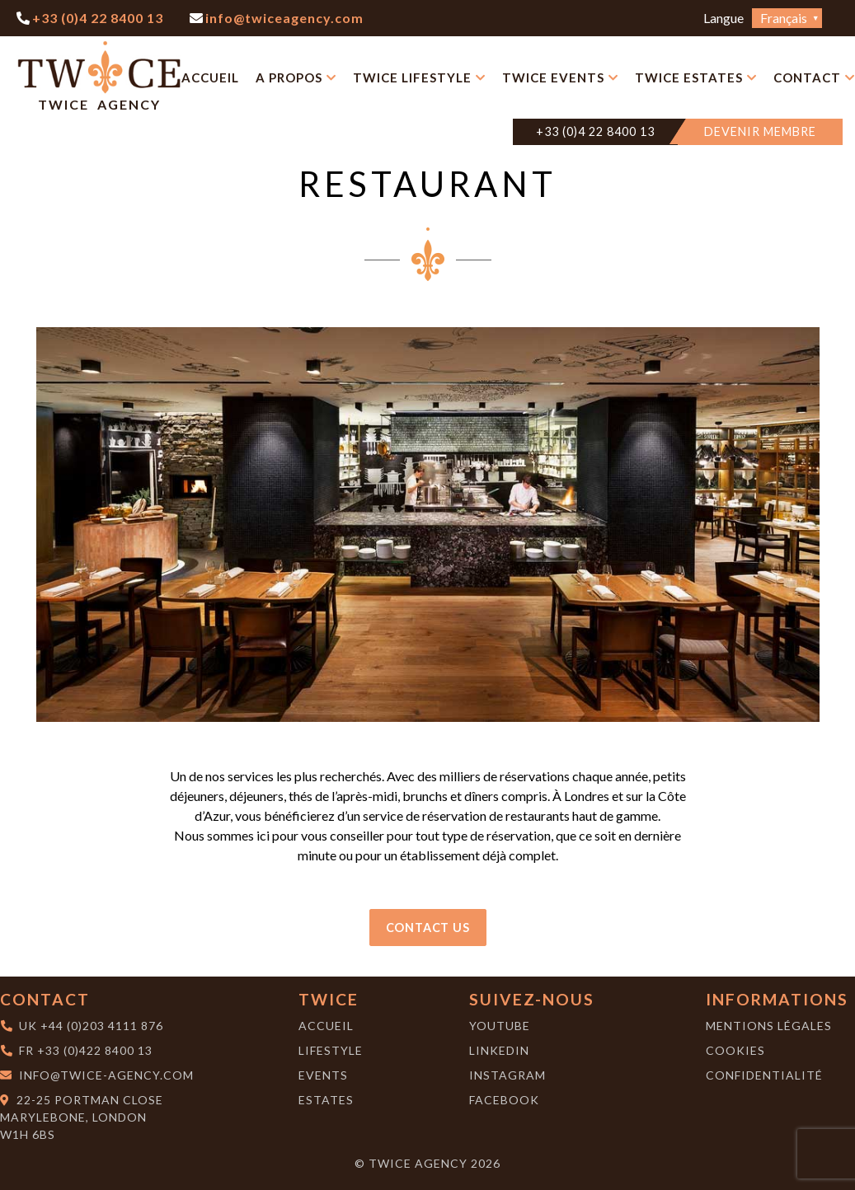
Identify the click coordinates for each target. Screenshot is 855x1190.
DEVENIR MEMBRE (760, 131)
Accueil (210, 77)
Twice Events (553, 77)
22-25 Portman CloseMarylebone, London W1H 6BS (81, 1117)
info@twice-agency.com (106, 1075)
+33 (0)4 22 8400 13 (595, 131)
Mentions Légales (769, 1026)
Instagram (507, 1075)
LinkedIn (499, 1050)
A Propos (289, 77)
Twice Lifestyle (412, 77)
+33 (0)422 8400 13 (95, 1050)
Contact (807, 77)
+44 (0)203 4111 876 (101, 1026)
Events (323, 1075)
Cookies (735, 1050)
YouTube (499, 1026)
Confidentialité (764, 1075)
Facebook (504, 1100)
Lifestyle (330, 1050)
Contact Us (428, 928)
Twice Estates (689, 77)
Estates (326, 1100)
